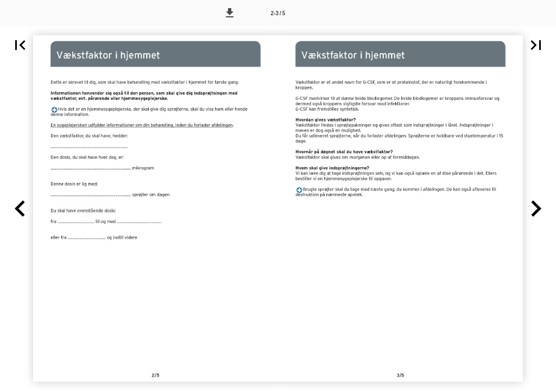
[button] (230, 13)
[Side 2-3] (278, 13)
